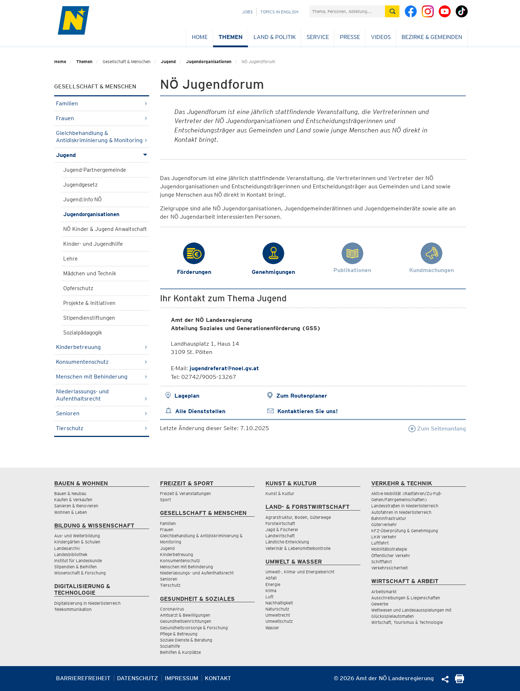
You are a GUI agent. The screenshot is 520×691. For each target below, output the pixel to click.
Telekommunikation (73, 609)
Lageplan (186, 395)
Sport (165, 499)
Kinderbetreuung (101, 347)
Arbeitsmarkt (383, 591)
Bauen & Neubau (70, 493)
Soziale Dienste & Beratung (186, 640)
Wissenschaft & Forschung (80, 573)
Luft (269, 596)
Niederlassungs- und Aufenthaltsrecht (101, 395)
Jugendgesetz (80, 185)
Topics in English (279, 11)
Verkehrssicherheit (389, 567)
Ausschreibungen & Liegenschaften (405, 597)
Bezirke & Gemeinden (432, 37)
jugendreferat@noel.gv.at (224, 368)
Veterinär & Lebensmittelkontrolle (297, 548)
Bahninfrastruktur (388, 518)
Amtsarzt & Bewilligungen (185, 615)
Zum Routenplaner (301, 395)
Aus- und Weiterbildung (77, 535)
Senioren (101, 413)
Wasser (272, 627)
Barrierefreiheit (83, 678)
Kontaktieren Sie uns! (307, 411)
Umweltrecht (277, 615)
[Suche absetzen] (392, 11)
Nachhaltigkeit (279, 602)
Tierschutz (101, 428)
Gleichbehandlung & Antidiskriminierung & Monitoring (101, 137)
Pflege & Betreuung (179, 634)
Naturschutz (277, 609)
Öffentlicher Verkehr (390, 555)
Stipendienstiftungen (89, 318)
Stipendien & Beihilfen (75, 566)
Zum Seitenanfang (437, 428)
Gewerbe (379, 604)
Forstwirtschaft (280, 523)
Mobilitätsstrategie (389, 549)
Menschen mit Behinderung (101, 376)
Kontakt (218, 678)
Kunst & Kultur (279, 493)
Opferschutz (78, 288)
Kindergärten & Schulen (77, 542)
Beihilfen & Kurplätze (180, 652)
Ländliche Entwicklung (287, 542)
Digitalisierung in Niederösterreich (87, 603)
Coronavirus (172, 609)
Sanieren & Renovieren (76, 505)
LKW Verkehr (383, 536)
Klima (270, 590)
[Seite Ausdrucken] (459, 681)
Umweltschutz (279, 621)
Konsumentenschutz (101, 361)
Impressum (181, 678)
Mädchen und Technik (89, 273)
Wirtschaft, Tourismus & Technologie (407, 622)
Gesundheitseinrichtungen (185, 621)
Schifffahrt (381, 561)
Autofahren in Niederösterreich (401, 512)
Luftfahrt (380, 543)
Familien (101, 103)
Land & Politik (275, 37)
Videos (381, 37)
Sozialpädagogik (82, 332)
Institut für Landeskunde (78, 560)
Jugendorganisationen (208, 61)
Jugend (168, 61)
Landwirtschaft (280, 535)
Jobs (247, 11)
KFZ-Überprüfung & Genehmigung (404, 530)
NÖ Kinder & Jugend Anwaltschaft (105, 229)
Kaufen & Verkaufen (73, 499)
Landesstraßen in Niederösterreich (404, 505)
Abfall (271, 578)
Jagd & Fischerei (281, 529)
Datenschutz (137, 678)
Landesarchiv (67, 548)
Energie (272, 584)
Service (318, 37)
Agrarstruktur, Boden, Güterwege (298, 517)
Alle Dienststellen (200, 411)
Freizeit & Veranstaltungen (185, 493)
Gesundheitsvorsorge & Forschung (194, 627)
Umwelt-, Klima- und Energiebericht (299, 571)
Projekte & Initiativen (89, 303)
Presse (350, 37)
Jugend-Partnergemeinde (94, 170)
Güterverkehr (384, 524)
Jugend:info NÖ (82, 199)
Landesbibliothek (70, 554)
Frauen (101, 118)
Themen (230, 37)
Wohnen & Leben (70, 512)
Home (200, 37)
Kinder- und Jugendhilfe (93, 244)
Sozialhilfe (170, 646)
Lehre (70, 258)
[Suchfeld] (347, 11)
